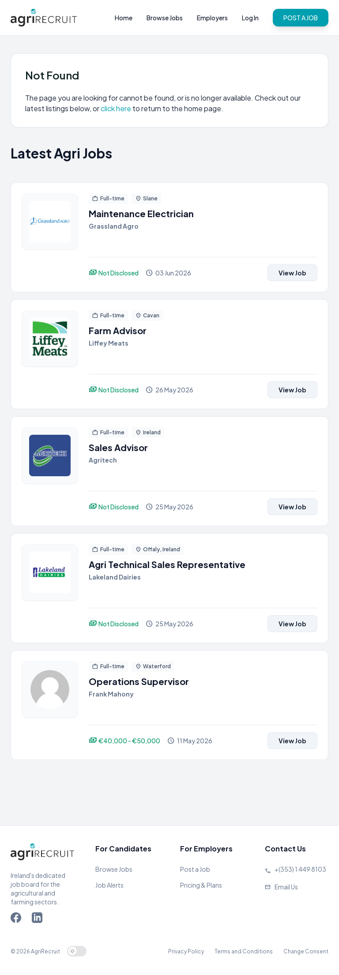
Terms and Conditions (244, 951)
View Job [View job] (292, 273)
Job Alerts (109, 885)
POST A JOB (300, 18)
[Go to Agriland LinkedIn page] (39, 919)
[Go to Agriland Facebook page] (18, 919)
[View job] (50, 237)
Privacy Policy (186, 951)
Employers (212, 18)
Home (123, 18)
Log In (250, 18)
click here (116, 108)
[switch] (77, 951)
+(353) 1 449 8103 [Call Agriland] (300, 869)
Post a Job (195, 869)
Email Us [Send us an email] (286, 887)
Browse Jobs (165, 18)
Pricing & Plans (201, 885)
